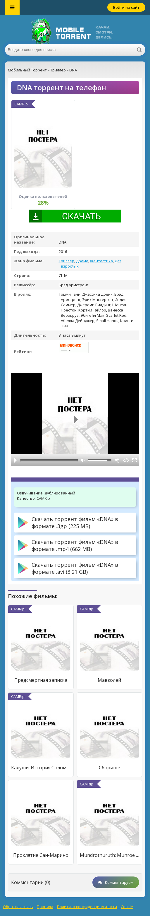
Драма (82, 260)
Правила (45, 906)
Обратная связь (18, 906)
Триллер (66, 260)
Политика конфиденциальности (87, 906)
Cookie (127, 906)
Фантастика (101, 260)
